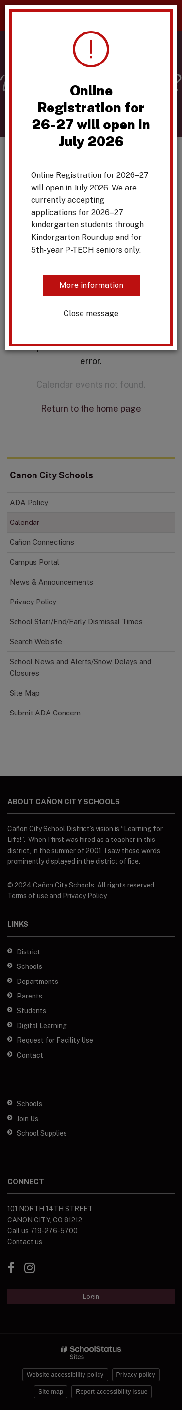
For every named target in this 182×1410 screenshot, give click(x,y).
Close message (91, 313)
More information (91, 285)
